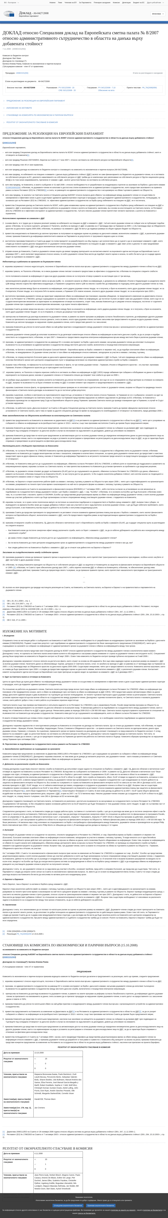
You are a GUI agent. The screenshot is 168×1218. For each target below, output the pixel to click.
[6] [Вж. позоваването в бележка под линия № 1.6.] (4, 620)
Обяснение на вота (106, 90)
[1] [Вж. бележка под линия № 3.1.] (74, 1011)
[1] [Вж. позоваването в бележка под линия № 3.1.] (4, 1132)
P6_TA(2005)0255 (24, 934)
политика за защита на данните (123, 1211)
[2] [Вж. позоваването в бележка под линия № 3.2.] (4, 1134)
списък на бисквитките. (87, 1214)
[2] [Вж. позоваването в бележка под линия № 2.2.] (4, 934)
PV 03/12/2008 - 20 (66, 88)
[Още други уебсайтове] (155, 2)
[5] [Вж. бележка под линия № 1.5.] (140, 420)
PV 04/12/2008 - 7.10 (106, 88)
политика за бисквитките (152, 1211)
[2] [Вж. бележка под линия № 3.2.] (140, 1011)
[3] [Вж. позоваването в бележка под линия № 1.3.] (4, 606)
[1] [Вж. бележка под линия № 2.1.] (24, 791)
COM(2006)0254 (13, 187)
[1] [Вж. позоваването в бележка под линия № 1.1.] (4, 601)
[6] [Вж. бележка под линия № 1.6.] (15, 567)
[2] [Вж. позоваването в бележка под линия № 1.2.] (4, 604)
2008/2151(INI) (22, 73)
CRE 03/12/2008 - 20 (67, 90)
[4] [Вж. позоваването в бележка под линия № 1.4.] (4, 612)
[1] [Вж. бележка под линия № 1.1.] (28, 155)
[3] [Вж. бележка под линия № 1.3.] (45, 190)
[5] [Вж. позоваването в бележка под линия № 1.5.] (4, 614)
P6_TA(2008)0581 (149, 88)
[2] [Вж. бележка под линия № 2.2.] (60, 791)
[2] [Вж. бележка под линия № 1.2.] (132, 160)
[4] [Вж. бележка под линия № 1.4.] (74, 420)
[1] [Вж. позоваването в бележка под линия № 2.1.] (4, 931)
